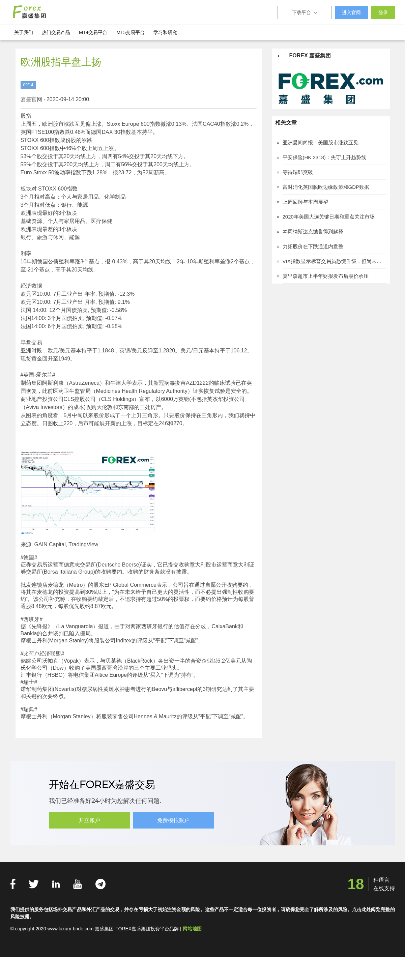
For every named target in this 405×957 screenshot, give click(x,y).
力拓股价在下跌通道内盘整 (313, 246)
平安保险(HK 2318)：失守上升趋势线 (324, 157)
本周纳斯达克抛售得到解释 (313, 231)
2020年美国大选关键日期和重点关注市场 (329, 217)
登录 (383, 12)
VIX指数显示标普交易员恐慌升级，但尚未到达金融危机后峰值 (334, 261)
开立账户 (89, 820)
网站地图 (192, 928)
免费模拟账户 (173, 820)
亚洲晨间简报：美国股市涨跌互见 (320, 142)
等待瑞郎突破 (298, 172)
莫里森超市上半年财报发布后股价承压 (326, 276)
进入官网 (351, 12)
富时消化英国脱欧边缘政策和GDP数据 (326, 187)
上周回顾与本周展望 (305, 202)
